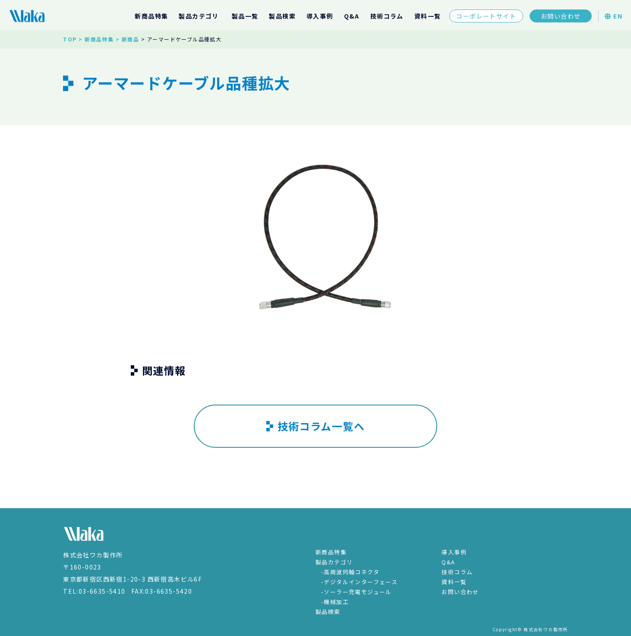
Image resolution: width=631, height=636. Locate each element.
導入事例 (319, 16)
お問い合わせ (561, 16)
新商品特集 (151, 16)
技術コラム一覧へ (315, 425)
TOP (69, 39)
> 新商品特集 (96, 39)
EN (613, 16)
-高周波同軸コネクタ (350, 572)
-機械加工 (335, 602)
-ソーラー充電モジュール (356, 592)
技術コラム (387, 16)
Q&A (352, 16)
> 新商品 (127, 39)
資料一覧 (427, 16)
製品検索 (282, 16)
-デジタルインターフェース (359, 582)
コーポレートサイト (486, 16)
